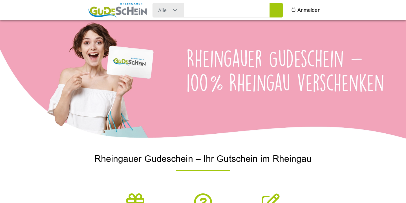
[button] (175, 10)
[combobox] (162, 10)
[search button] (276, 10)
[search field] (227, 10)
